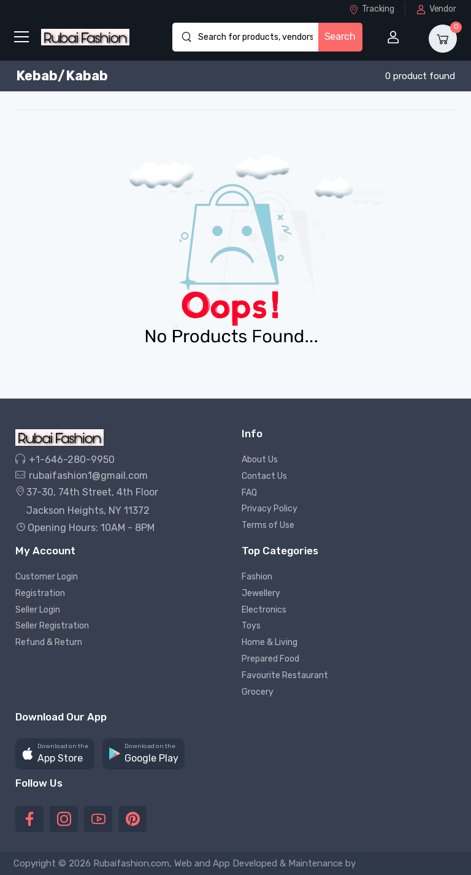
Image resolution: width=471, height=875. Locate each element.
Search (340, 36)
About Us (260, 459)
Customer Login (46, 576)
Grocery (258, 692)
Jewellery (261, 593)
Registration (40, 593)
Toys (251, 626)
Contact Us (264, 476)
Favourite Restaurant (285, 675)
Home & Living (269, 642)
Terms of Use (268, 525)
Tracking (371, 9)
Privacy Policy (269, 508)
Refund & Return (48, 642)
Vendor (436, 9)
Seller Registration (52, 626)
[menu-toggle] (21, 36)
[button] (54, 753)
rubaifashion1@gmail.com (81, 475)
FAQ (249, 492)
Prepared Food (270, 659)
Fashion (257, 576)
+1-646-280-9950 (65, 459)
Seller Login (37, 610)
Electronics (264, 610)
